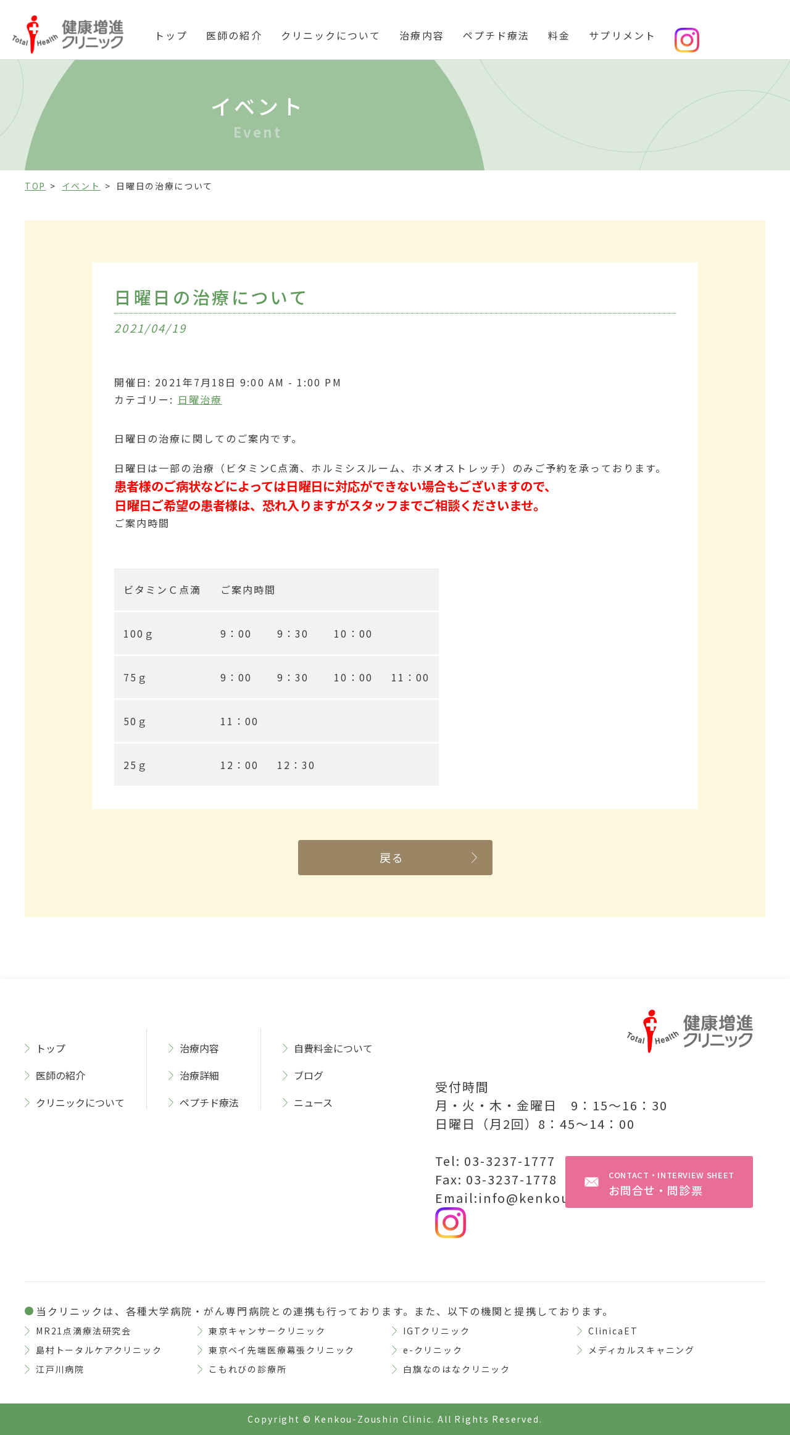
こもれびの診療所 (248, 1369)
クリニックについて (331, 35)
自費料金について (333, 1048)
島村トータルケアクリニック (99, 1350)
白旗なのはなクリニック (456, 1369)
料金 (559, 35)
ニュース (313, 1102)
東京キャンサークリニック (267, 1331)
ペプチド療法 (496, 35)
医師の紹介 (234, 35)
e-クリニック (433, 1350)
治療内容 (421, 35)
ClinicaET (613, 1331)
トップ (171, 35)
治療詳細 (199, 1075)
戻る (392, 857)
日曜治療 (200, 399)
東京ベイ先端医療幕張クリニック (282, 1350)
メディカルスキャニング (641, 1350)
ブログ (308, 1075)
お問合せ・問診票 (671, 1183)
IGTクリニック (436, 1331)
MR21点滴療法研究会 (83, 1331)
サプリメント (622, 35)
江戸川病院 (60, 1369)
